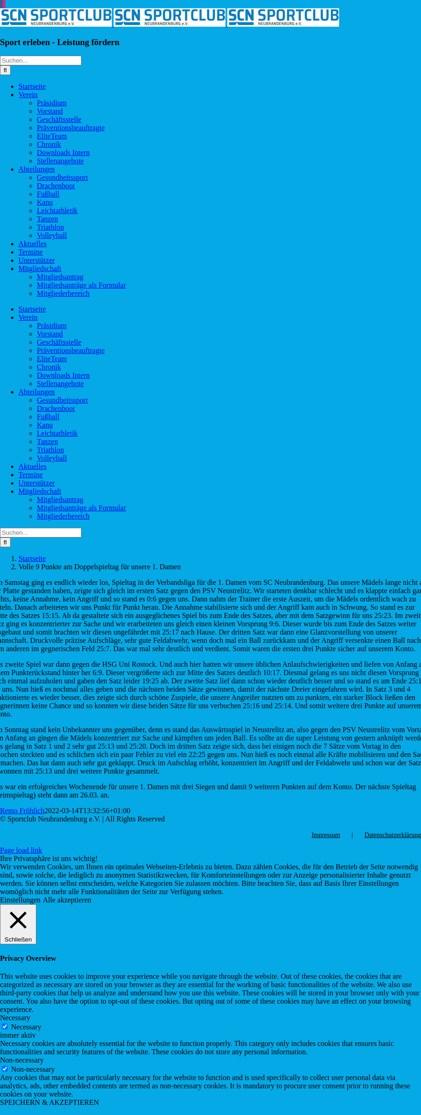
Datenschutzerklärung (392, 835)
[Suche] (5, 70)
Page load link (21, 850)
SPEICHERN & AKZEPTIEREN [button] (49, 1102)
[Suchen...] (40, 60)
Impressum (325, 835)
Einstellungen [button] (20, 900)
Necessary (26, 1027)
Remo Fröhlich (22, 811)
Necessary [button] (15, 1018)
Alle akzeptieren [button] (67, 900)
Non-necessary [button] (22, 1060)
